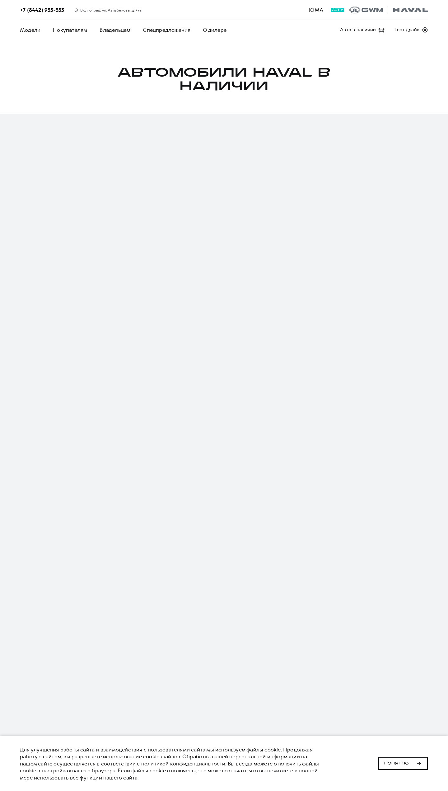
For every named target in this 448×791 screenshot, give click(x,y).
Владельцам (115, 29)
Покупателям (70, 29)
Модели (30, 29)
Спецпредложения (166, 29)
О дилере (214, 29)
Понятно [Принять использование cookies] (403, 763)
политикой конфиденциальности (183, 763)
